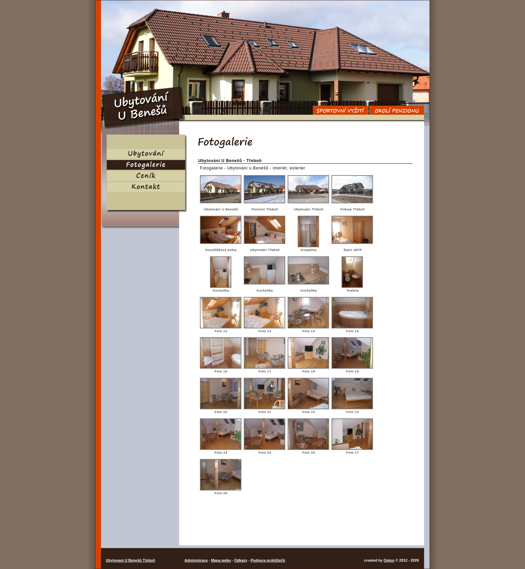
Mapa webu (221, 560)
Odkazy (240, 560)
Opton (389, 560)
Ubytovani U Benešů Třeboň (130, 560)
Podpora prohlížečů (267, 560)
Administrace (196, 560)
